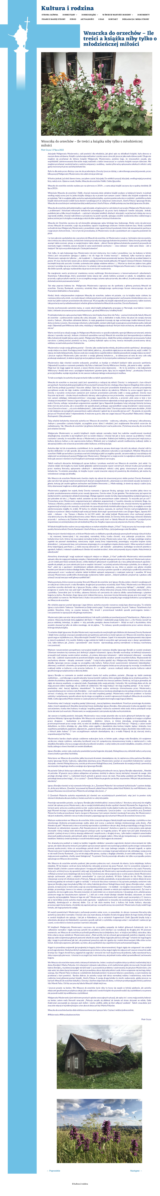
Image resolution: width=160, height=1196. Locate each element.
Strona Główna (50, 14)
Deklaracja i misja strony (135, 19)
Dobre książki (90, 15)
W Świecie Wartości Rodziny (117, 15)
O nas (101, 19)
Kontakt (113, 19)
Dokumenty (143, 14)
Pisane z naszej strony (53, 19)
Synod (73, 19)
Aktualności (87, 19)
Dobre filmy (70, 15)
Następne (136, 1170)
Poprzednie (53, 1170)
